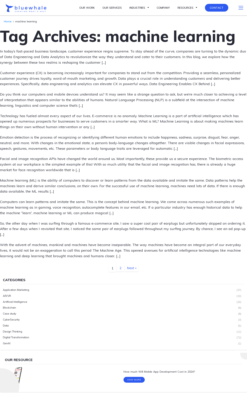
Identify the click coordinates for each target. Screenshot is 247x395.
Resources (185, 7)
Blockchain (9, 307)
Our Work (87, 7)
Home (8, 21)
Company (163, 7)
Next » (131, 268)
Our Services (112, 7)
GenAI (6, 343)
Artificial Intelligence (15, 301)
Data (6, 325)
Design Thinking (12, 331)
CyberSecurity (11, 319)
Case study (9, 313)
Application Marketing (16, 290)
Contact (217, 7)
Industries (137, 7)
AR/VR (7, 296)
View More (134, 381)
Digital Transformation (16, 337)
